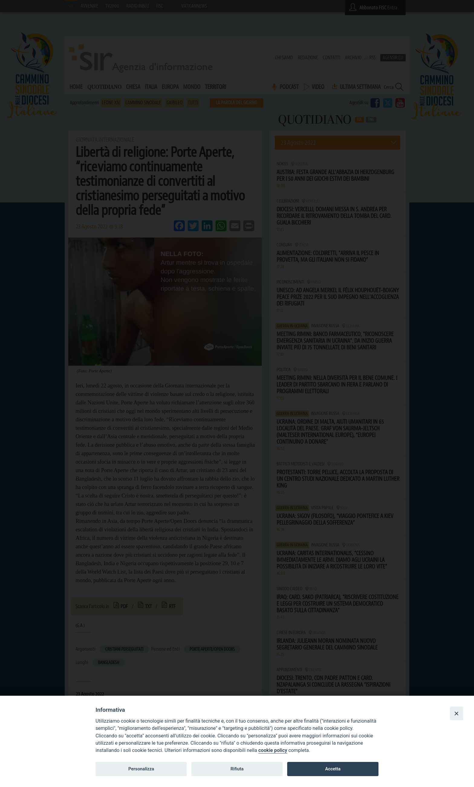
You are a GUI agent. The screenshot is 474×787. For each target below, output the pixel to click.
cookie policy (272, 750)
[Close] (456, 713)
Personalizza (141, 769)
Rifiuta (236, 769)
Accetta (332, 769)
